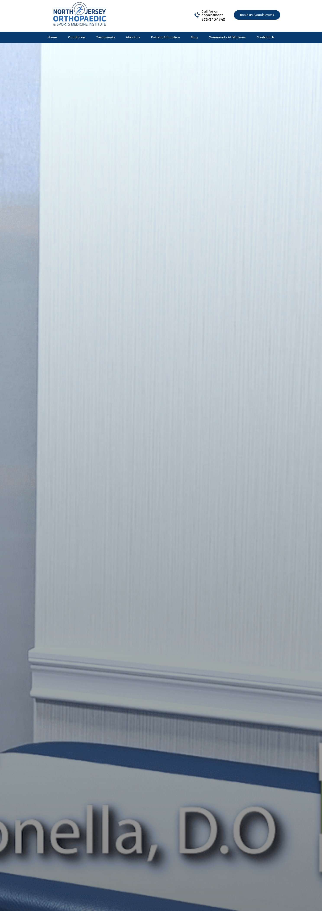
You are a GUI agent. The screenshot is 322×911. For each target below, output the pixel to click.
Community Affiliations (227, 37)
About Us (133, 37)
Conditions (76, 37)
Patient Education (165, 37)
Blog (194, 37)
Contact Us (265, 37)
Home (52, 37)
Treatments (105, 37)
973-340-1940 (213, 19)
